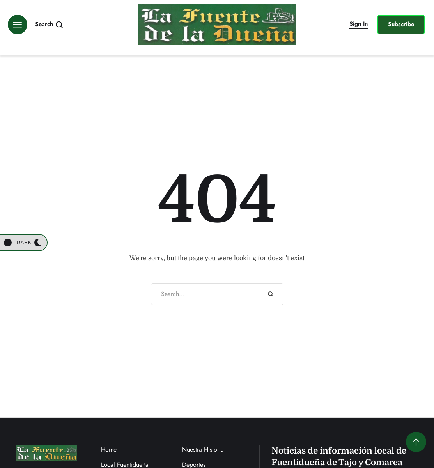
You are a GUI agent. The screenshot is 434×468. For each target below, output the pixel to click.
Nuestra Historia (203, 449)
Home (109, 449)
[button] (358, 24)
